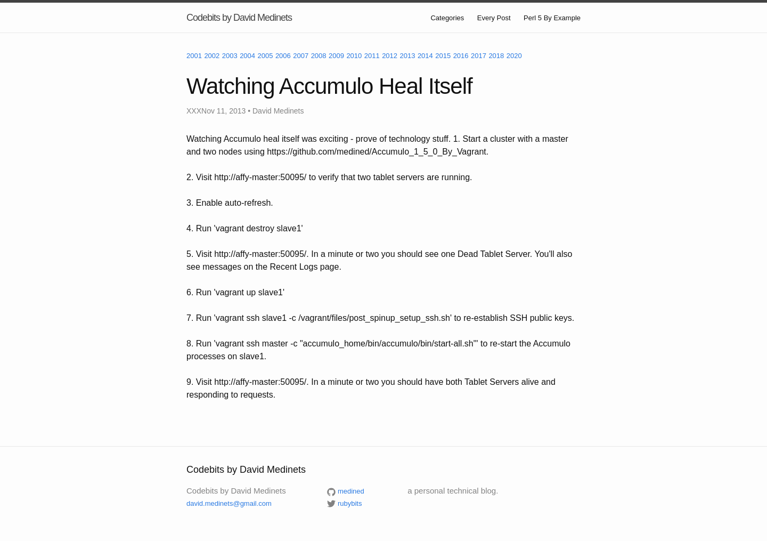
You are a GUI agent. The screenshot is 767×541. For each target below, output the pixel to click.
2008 (319, 56)
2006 (283, 56)
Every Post (494, 18)
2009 (336, 56)
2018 (496, 56)
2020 (514, 56)
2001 (194, 56)
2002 (211, 56)
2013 (407, 56)
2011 (372, 56)
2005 (265, 56)
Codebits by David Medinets (239, 17)
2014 (425, 56)
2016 (461, 56)
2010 (354, 56)
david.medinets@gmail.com (229, 503)
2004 (247, 56)
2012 (389, 56)
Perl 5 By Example (552, 18)
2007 (300, 56)
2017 (478, 56)
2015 (443, 56)
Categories (447, 18)
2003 (230, 56)
